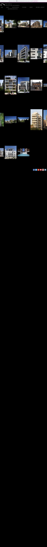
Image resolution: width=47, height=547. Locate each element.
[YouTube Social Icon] (41, 170)
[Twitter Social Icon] (36, 170)
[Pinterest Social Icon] (43, 170)
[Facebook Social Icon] (34, 170)
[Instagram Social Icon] (45, 170)
